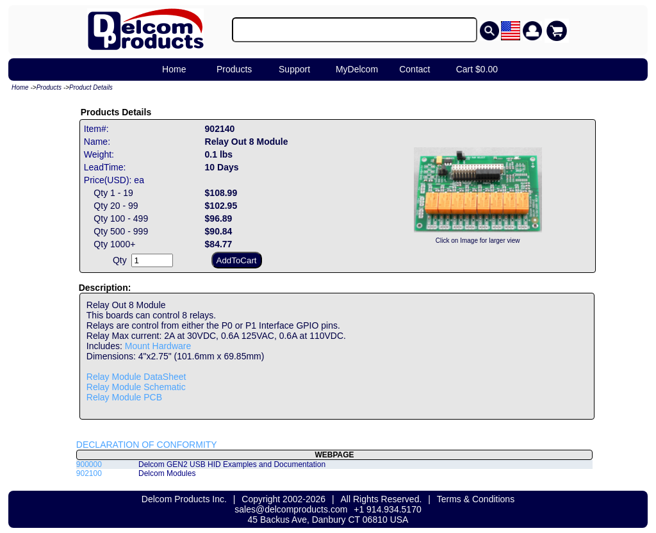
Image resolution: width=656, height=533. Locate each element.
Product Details (91, 87)
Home (174, 69)
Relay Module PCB (124, 397)
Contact (414, 69)
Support (294, 69)
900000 (89, 464)
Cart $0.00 (477, 69)
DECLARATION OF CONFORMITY (146, 444)
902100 (89, 473)
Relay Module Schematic (136, 387)
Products (234, 69)
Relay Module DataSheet (136, 377)
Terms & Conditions (475, 499)
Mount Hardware (158, 346)
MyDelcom (357, 69)
